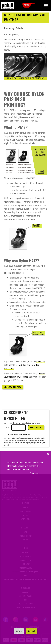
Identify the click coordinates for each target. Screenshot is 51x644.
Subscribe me (36, 427)
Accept (31, 631)
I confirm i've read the (12, 434)
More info (34, 472)
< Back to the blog (12, 387)
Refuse (19, 631)
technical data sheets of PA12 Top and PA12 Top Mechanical (24, 365)
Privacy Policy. (25, 434)
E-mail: (6, 428)
